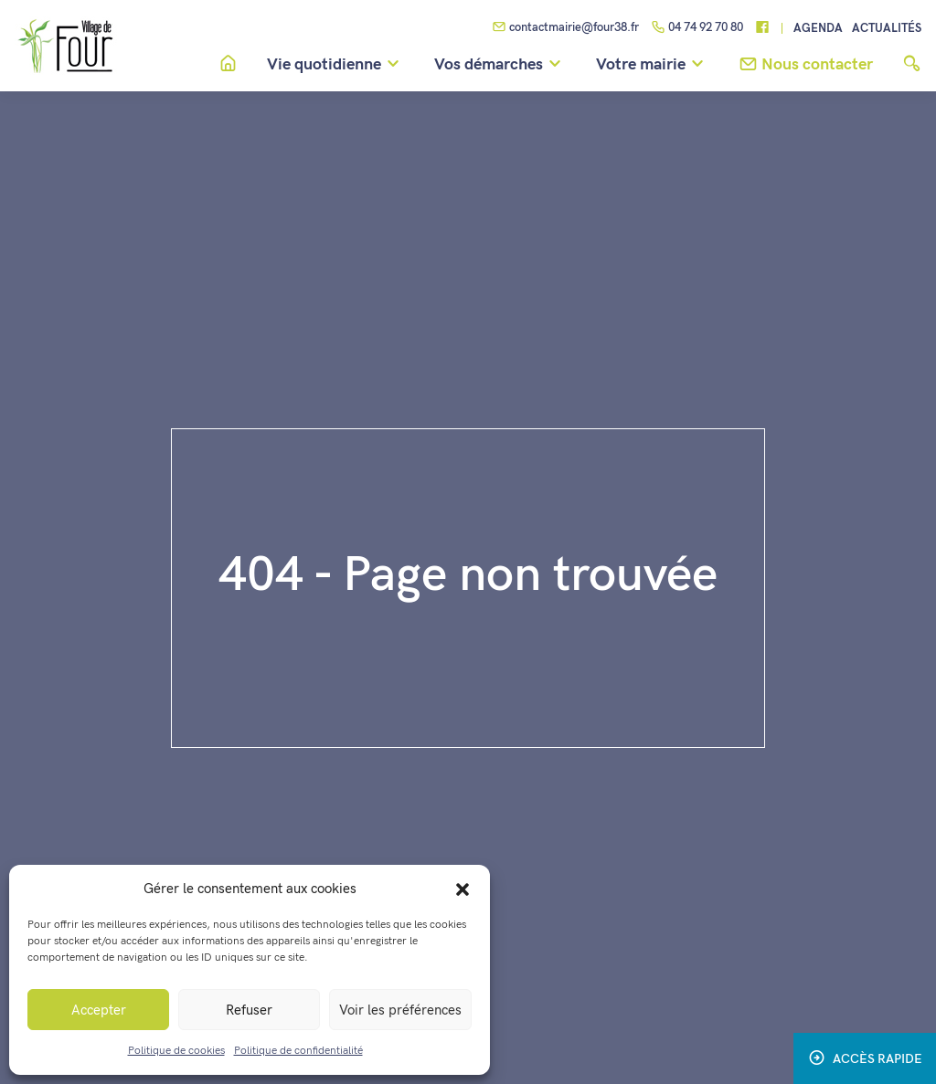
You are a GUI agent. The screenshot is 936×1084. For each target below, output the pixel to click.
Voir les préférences (400, 1010)
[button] (462, 888)
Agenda (818, 29)
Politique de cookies (176, 1051)
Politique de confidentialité (298, 1051)
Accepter (98, 1010)
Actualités (886, 29)
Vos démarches (500, 65)
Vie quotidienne (336, 65)
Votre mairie (652, 65)
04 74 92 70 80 (697, 28)
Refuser (249, 1010)
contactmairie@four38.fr (565, 28)
